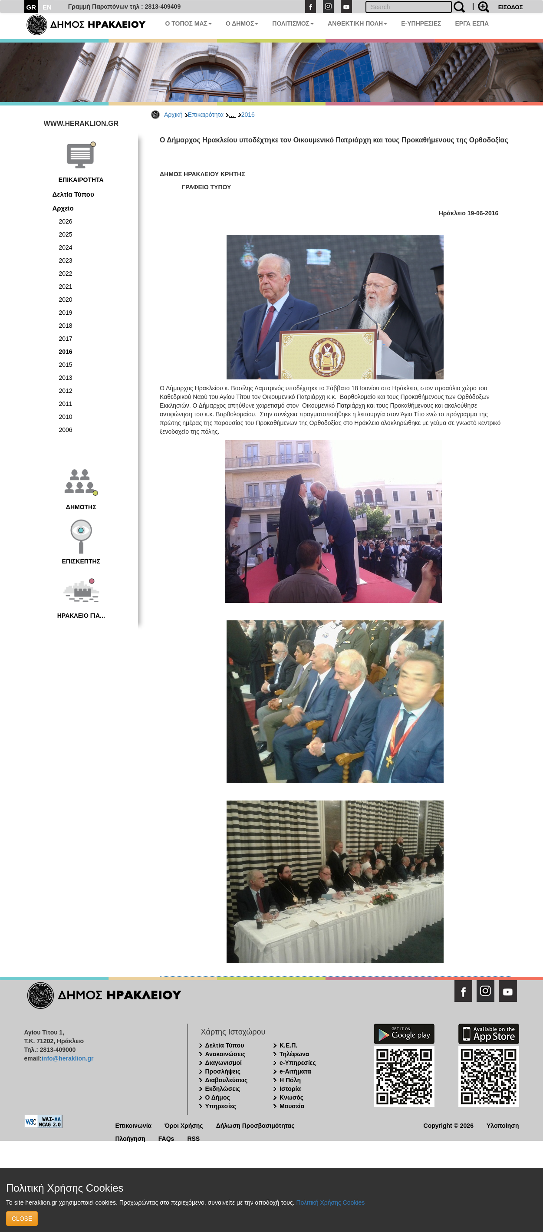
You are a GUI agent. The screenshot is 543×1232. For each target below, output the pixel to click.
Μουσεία (292, 1106)
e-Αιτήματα (295, 1071)
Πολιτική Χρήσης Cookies (330, 1202)
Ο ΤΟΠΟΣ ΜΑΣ (188, 23)
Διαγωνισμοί (223, 1062)
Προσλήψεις (223, 1071)
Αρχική (173, 114)
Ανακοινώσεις (225, 1054)
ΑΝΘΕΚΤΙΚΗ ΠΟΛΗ (357, 23)
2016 (248, 114)
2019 (65, 312)
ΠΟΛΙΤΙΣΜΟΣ (293, 23)
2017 (65, 338)
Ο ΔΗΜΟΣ (242, 23)
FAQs (166, 1138)
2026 (65, 221)
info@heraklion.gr (67, 1058)
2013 (65, 377)
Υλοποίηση (503, 1125)
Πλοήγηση (130, 1138)
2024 (65, 247)
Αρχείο (63, 208)
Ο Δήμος (217, 1097)
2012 (65, 390)
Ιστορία (290, 1088)
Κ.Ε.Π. (288, 1045)
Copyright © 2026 (449, 1125)
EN (47, 7)
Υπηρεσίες (220, 1106)
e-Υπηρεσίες (298, 1062)
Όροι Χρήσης (184, 1125)
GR (31, 7)
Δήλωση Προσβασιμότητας (255, 1125)
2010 (65, 416)
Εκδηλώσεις (222, 1088)
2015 (65, 364)
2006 (65, 429)
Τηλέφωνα (294, 1054)
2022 (65, 273)
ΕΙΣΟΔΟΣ (510, 7)
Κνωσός (291, 1097)
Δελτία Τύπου (73, 194)
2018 (65, 325)
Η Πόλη (290, 1080)
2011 (65, 403)
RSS (193, 1138)
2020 (65, 299)
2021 (65, 286)
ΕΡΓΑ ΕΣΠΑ (472, 23)
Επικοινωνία (133, 1125)
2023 (65, 260)
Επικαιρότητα (206, 114)
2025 (65, 234)
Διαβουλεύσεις (226, 1080)
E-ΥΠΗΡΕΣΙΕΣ (421, 23)
